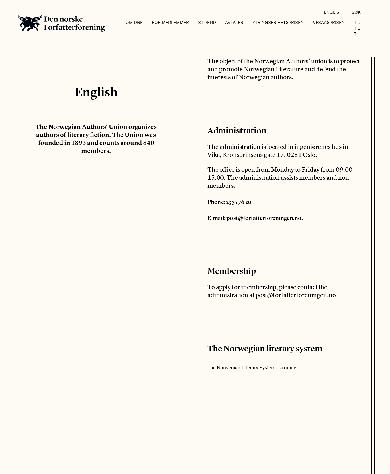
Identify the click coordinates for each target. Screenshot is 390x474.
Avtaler (234, 22)
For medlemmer (170, 22)
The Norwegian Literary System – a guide (251, 367)
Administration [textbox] (236, 130)
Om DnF (134, 22)
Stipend (207, 22)
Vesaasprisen (329, 22)
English (333, 12)
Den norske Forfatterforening (61, 23)
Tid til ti (357, 28)
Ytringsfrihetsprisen (278, 22)
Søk (356, 12)
